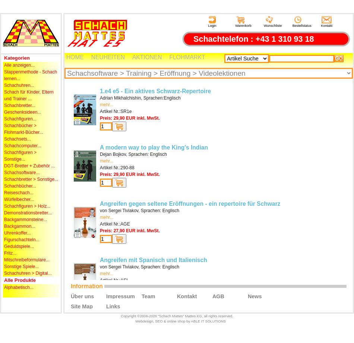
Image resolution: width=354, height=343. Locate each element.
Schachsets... (17, 139)
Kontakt (327, 22)
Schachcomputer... (22, 145)
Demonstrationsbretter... (28, 212)
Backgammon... (19, 226)
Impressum (120, 296)
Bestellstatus (302, 22)
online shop (176, 321)
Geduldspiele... (19, 246)
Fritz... (10, 253)
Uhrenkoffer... (17, 233)
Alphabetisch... (19, 287)
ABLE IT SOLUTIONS (208, 321)
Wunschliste (273, 22)
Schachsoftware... (21, 172)
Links (113, 306)
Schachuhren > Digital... (28, 273)
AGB (218, 296)
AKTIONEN (147, 57)
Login (212, 22)
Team (148, 296)
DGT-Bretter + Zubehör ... (29, 166)
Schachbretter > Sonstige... (31, 179)
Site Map (82, 306)
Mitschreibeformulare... (27, 259)
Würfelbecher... (19, 199)
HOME (75, 57)
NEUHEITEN (108, 57)
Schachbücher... (20, 186)
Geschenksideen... (22, 112)
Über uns (82, 296)
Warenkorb (243, 22)
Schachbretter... (19, 105)
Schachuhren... (19, 85)
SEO (158, 321)
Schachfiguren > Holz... (27, 206)
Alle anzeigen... (19, 65)
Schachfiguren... (20, 119)
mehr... (107, 104)
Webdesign (144, 321)
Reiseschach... (19, 192)
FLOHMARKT (187, 57)
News (255, 296)
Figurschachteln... (21, 239)
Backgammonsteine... (25, 219)
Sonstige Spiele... (21, 266)
